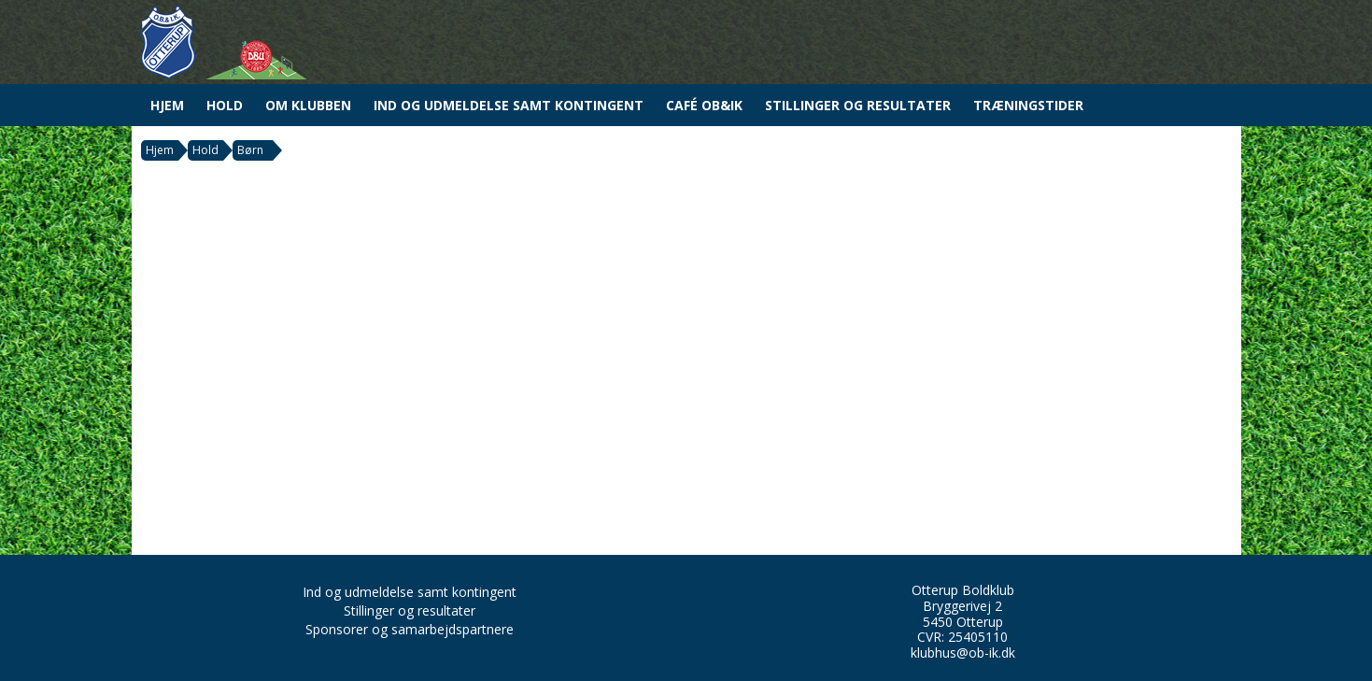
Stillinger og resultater (858, 105)
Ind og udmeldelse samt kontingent (509, 105)
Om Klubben (308, 105)
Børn (250, 150)
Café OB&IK (704, 105)
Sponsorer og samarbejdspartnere (409, 629)
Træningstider (1028, 105)
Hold (224, 105)
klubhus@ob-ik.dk (963, 652)
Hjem (167, 105)
